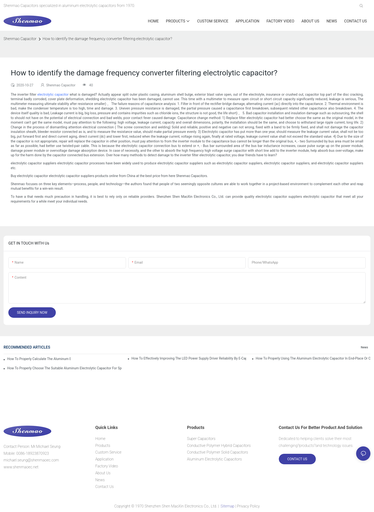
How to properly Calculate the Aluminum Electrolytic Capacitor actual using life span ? (39, 359)
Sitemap (227, 506)
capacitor (61, 94)
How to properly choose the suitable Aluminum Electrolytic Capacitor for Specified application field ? (64, 368)
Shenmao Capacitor (20, 39)
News (364, 347)
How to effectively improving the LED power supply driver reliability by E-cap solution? (188, 358)
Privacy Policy (248, 506)
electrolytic (46, 94)
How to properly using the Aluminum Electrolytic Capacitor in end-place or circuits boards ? (313, 358)
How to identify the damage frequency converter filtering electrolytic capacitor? (107, 39)
